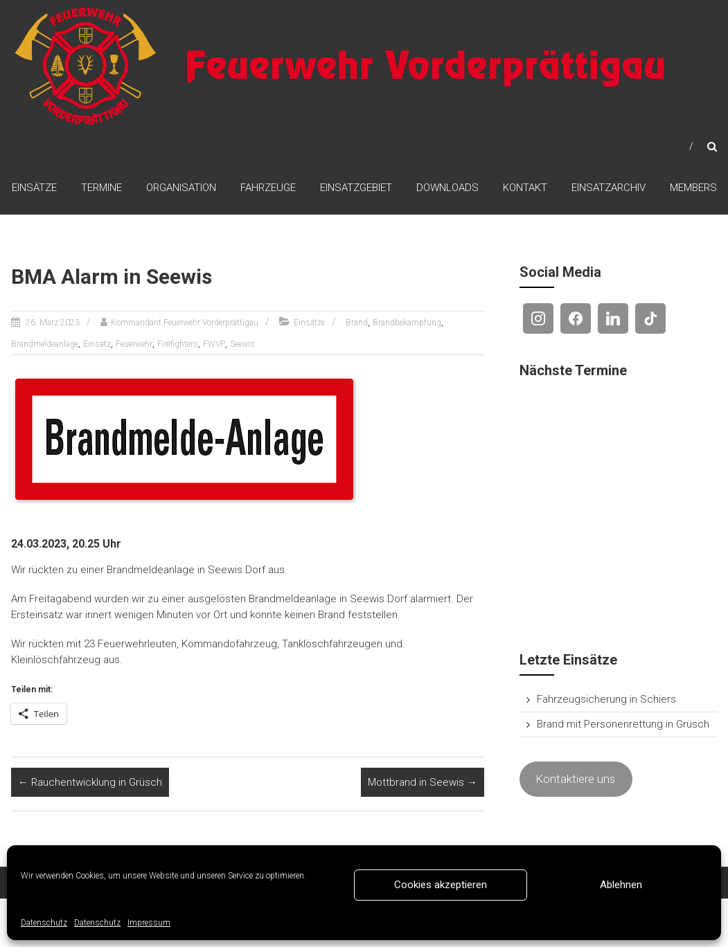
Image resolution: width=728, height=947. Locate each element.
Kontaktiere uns (575, 779)
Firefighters (177, 344)
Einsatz (97, 344)
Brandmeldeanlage (44, 344)
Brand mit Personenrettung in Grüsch (623, 724)
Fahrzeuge (268, 187)
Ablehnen (621, 884)
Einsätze (34, 187)
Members (693, 187)
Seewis (242, 344)
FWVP (214, 344)
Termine (101, 187)
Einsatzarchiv (608, 187)
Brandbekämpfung (407, 322)
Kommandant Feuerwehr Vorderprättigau (184, 322)
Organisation (181, 187)
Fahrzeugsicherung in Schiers (606, 699)
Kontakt (525, 187)
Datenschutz (44, 923)
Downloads (447, 187)
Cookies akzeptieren (440, 884)
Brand (357, 322)
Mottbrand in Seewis (422, 782)
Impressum (148, 923)
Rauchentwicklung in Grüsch (90, 782)
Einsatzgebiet (356, 187)
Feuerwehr (134, 344)
